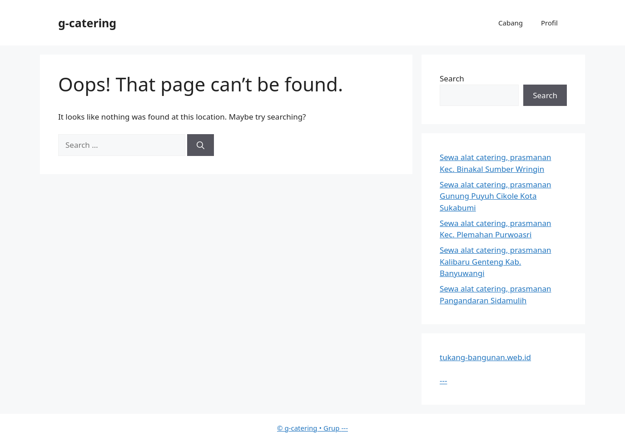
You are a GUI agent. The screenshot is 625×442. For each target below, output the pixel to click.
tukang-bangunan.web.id (485, 357)
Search (452, 78)
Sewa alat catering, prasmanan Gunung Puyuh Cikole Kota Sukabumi (495, 196)
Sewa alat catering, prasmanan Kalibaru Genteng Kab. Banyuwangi (495, 261)
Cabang (510, 22)
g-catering (87, 22)
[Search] (200, 145)
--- (443, 380)
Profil (549, 22)
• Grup (309, 427)
